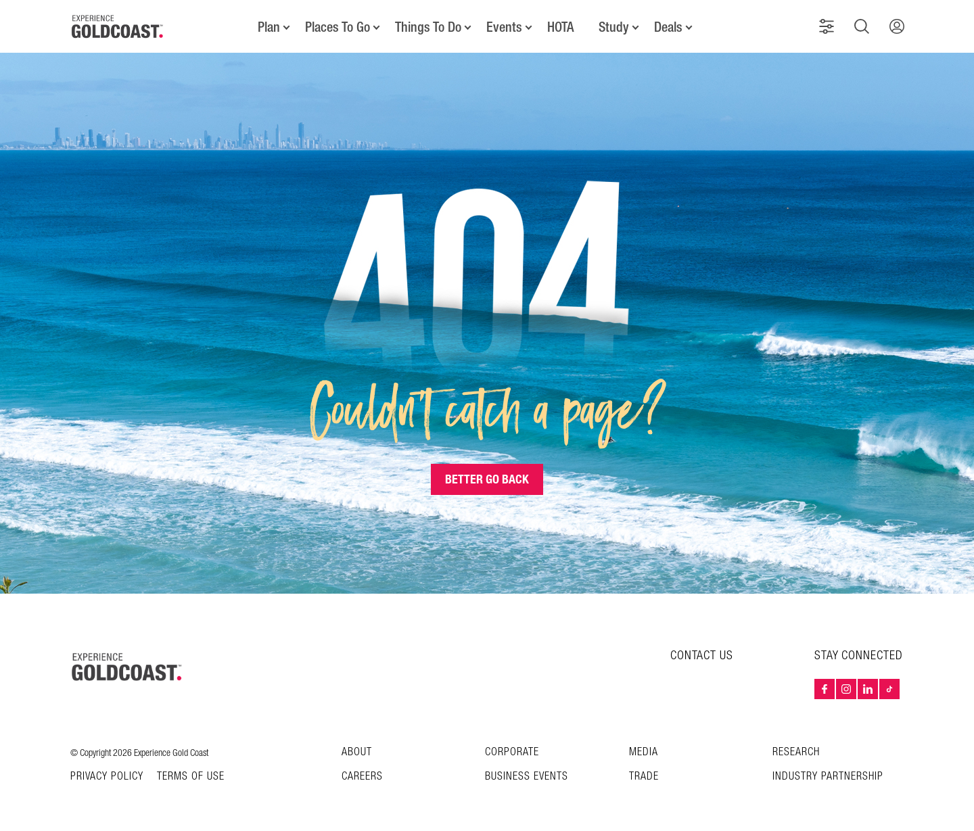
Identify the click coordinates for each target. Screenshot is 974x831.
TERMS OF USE (191, 777)
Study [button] (614, 27)
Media (643, 752)
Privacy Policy (106, 777)
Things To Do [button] (428, 27)
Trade (644, 776)
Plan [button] (269, 27)
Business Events (526, 776)
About (357, 752)
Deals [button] (668, 27)
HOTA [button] (560, 27)
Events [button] (504, 27)
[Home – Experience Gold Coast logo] (127, 666)
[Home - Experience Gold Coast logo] (117, 26)
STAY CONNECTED (858, 655)
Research (796, 752)
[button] (826, 26)
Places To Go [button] (337, 27)
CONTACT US (701, 655)
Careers (362, 776)
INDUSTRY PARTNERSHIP (827, 776)
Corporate (512, 752)
